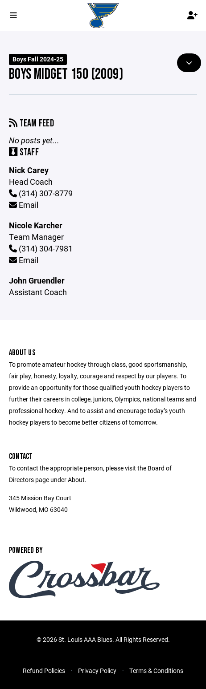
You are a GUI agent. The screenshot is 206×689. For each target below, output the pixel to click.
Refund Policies (44, 670)
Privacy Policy (97, 670)
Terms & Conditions (156, 670)
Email (23, 204)
